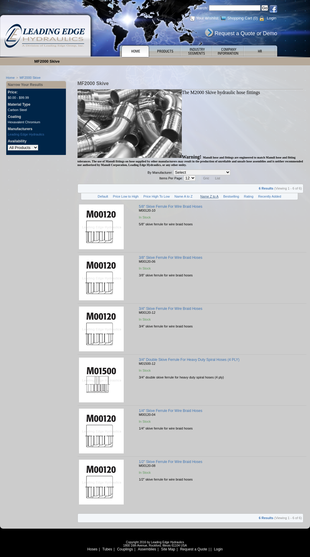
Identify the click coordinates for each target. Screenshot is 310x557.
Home (10, 77)
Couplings (125, 549)
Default (103, 196)
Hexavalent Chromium (24, 122)
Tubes (107, 549)
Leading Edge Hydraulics (26, 134)
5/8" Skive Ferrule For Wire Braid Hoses (170, 206)
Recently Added (269, 196)
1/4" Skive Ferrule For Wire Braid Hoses (170, 411)
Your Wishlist (207, 18)
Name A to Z (183, 196)
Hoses (92, 549)
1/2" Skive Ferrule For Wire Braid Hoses (170, 462)
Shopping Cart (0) (242, 18)
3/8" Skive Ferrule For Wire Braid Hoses (170, 258)
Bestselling (231, 196)
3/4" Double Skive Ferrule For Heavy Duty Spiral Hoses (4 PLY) (189, 360)
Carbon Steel (17, 110)
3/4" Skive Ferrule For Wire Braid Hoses (170, 309)
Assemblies (147, 549)
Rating (248, 196)
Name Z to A (209, 196)
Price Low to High (126, 196)
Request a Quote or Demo (246, 33)
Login (271, 18)
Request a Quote (193, 549)
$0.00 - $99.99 (18, 97)
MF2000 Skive (30, 77)
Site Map (168, 549)
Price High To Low (156, 196)
